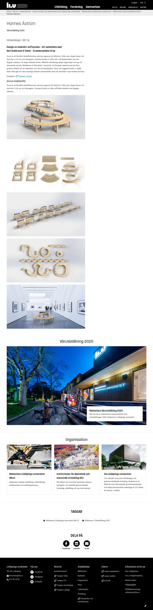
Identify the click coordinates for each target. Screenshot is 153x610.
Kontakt (143, 7)
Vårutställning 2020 (15, 30)
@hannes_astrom (25, 76)
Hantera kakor (130, 580)
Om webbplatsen (131, 571)
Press (80, 585)
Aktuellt (123, 7)
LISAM (107, 581)
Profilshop (82, 594)
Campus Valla (62, 576)
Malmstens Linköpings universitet (96, 11)
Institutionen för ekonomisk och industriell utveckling (56, 11)
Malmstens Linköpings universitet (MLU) (62, 520)
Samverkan (93, 7)
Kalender (81, 576)
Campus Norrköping (65, 585)
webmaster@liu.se (132, 592)
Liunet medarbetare (111, 571)
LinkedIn (36, 581)
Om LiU (114, 7)
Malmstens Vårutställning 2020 (127, 11)
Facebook (36, 572)
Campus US (61, 580)
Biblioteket (82, 571)
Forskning (76, 7)
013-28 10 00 (14, 579)
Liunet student (109, 576)
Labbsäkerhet (83, 589)
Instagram (36, 577)
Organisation (25, 11)
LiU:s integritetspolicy (134, 576)
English (134, 3)
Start (9, 11)
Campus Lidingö (63, 590)
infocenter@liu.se (16, 576)
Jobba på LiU (133, 7)
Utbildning (61, 7)
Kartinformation (60, 571)
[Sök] (142, 2)
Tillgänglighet (130, 585)
